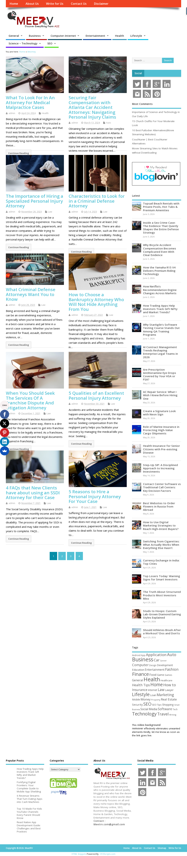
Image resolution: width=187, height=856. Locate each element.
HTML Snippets (79, 854)
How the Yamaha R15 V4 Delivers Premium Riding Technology (159, 271)
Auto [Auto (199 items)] (171, 654)
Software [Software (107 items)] (165, 709)
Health (119, 35)
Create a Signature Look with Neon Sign (159, 412)
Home (13, 4)
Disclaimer (101, 4)
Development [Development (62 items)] (165, 665)
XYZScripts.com (107, 854)
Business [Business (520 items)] (142, 659)
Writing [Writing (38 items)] (172, 714)
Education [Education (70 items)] (138, 669)
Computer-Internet (63, 35)
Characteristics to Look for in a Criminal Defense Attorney (97, 201)
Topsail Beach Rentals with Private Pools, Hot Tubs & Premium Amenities (161, 207)
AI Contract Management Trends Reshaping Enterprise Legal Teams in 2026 (160, 352)
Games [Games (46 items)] (168, 675)
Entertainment (95, 35)
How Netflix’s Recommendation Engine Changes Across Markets (160, 290)
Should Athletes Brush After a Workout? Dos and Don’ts (162, 631)
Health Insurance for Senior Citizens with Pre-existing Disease (161, 449)
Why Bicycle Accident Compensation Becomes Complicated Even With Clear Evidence (159, 250)
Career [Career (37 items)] (163, 660)
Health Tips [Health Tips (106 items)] (141, 685)
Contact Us (79, 4)
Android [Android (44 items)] (136, 655)
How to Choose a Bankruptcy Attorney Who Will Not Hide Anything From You (96, 301)
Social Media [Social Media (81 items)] (148, 709)
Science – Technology (23, 43)
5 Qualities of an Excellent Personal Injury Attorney (96, 395)
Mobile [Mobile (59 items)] (136, 699)
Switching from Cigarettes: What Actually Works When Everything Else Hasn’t (161, 544)
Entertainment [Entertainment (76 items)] (155, 670)
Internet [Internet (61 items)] (152, 690)
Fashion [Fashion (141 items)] (172, 669)
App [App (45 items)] (143, 655)
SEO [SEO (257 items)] (147, 704)
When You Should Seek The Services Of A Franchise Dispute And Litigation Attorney (30, 400)
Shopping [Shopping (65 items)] (168, 704)
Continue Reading (18, 153)
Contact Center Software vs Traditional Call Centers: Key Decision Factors (162, 487)
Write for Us (54, 4)
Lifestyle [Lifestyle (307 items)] (141, 694)
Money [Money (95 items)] (146, 699)
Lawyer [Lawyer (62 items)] (169, 690)
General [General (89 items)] (137, 680)
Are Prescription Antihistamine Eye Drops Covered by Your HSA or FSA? (159, 374)
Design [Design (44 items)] (152, 665)
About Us (32, 4)
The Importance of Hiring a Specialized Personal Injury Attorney (34, 201)
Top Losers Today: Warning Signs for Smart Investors (161, 577)
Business (35, 35)
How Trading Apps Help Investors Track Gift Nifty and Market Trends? (160, 309)
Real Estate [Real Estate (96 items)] (169, 699)
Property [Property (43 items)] (155, 699)
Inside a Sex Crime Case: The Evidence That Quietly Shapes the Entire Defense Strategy (161, 227)
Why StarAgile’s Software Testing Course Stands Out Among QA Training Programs (161, 329)
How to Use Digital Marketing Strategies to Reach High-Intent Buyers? (160, 525)
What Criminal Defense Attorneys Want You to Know (30, 294)
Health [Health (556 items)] (152, 679)
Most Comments (142, 104)
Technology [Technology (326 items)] (144, 714)
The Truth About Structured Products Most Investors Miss (162, 595)
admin (12, 113)
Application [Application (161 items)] (156, 654)
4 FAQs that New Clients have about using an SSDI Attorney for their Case (33, 492)
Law (50, 211)
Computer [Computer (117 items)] (140, 664)
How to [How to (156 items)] (169, 684)
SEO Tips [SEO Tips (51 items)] (157, 704)
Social (138, 73)
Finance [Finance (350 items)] (140, 674)
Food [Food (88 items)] (153, 675)
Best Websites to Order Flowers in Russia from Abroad (159, 506)
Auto (108, 122)
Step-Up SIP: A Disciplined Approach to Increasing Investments (160, 468)
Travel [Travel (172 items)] (163, 714)
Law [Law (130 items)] (161, 689)
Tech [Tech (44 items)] (175, 709)
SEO (49, 43)
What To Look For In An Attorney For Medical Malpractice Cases (30, 102)
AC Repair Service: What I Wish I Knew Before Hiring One (160, 395)
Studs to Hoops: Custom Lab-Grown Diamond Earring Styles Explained (162, 614)
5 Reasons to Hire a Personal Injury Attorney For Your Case (95, 496)
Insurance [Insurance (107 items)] (139, 690)
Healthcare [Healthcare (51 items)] (166, 680)
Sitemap (162, 848)
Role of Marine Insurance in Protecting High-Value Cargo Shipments (161, 430)
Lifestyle (136, 35)
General (14, 35)
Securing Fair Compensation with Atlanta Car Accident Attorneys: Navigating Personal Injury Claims (92, 107)
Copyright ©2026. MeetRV (19, 848)
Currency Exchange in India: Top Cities (161, 561)
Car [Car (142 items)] (156, 660)
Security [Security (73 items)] (137, 704)
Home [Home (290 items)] (156, 684)
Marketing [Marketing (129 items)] (165, 694)
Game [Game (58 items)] (160, 675)
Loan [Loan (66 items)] (153, 695)
